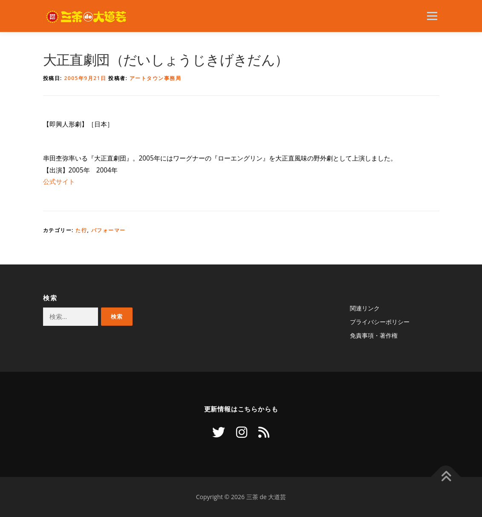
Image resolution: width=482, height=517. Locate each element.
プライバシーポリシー (380, 322)
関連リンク (365, 308)
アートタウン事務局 (156, 78)
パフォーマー (108, 230)
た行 (81, 230)
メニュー (431, 16)
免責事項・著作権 (374, 335)
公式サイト (59, 181)
